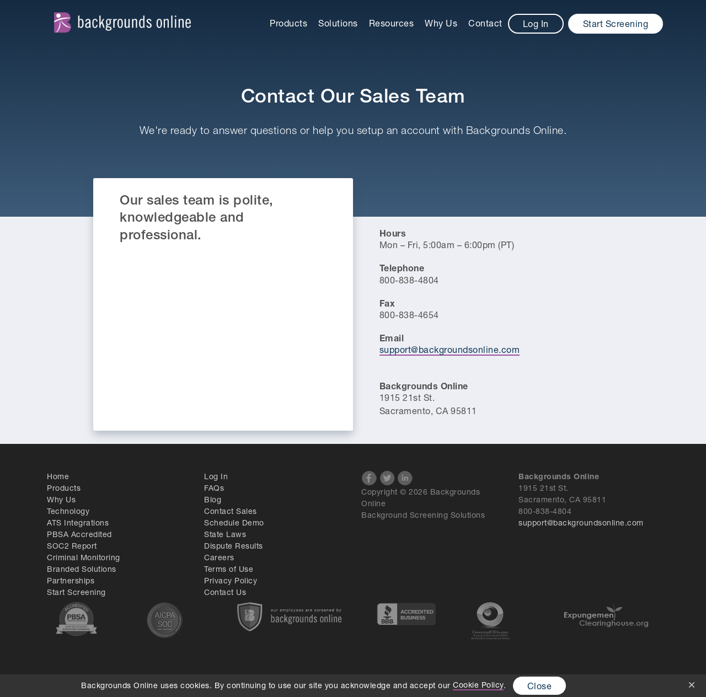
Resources (391, 23)
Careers (219, 557)
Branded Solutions (81, 568)
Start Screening (616, 23)
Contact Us (225, 592)
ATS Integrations (78, 522)
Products (288, 23)
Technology (68, 511)
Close (539, 685)
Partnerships (70, 580)
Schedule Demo (234, 522)
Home (58, 476)
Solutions (338, 23)
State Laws (225, 534)
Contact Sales (230, 511)
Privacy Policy (230, 580)
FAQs (214, 487)
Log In (536, 23)
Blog (212, 499)
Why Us (441, 23)
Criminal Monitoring (83, 557)
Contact (485, 23)
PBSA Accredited (79, 534)
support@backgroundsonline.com (449, 349)
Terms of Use (228, 568)
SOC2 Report (72, 545)
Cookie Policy (478, 684)
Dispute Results (233, 545)
